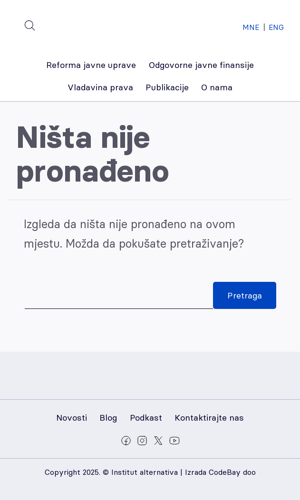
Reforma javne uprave (91, 64)
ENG (276, 27)
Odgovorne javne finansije (201, 64)
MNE (250, 27)
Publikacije (167, 87)
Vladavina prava (100, 87)
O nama (216, 87)
